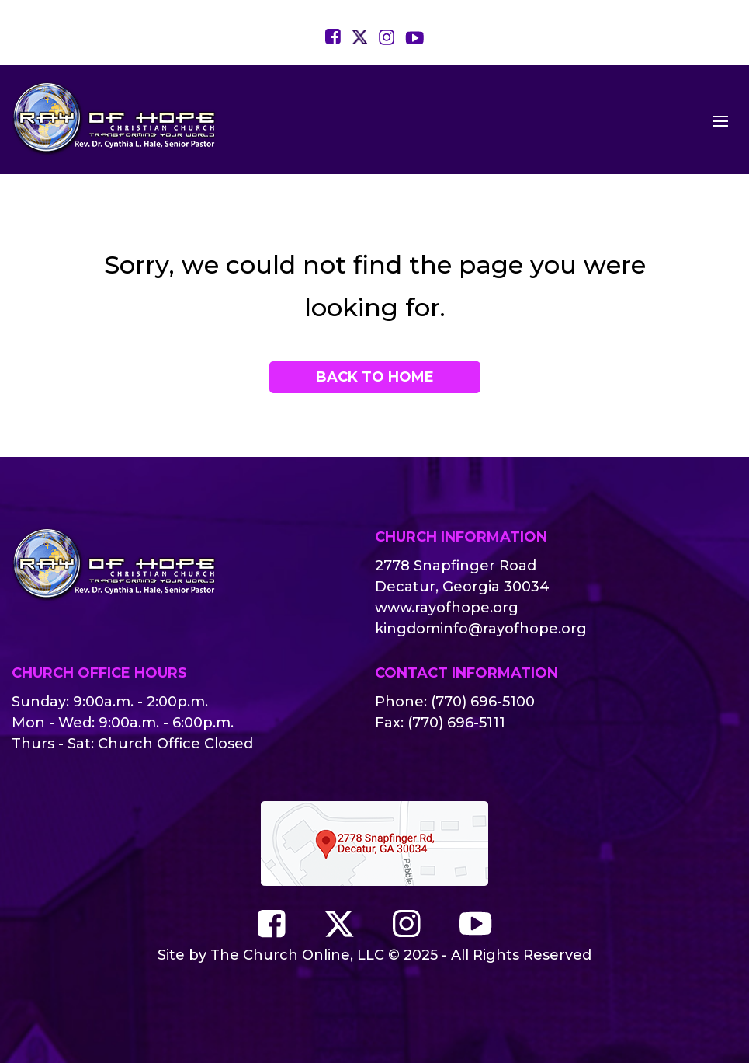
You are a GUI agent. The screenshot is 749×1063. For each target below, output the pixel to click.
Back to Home (375, 376)
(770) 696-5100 (483, 701)
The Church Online (280, 955)
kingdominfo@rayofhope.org (481, 628)
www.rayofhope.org (446, 607)
